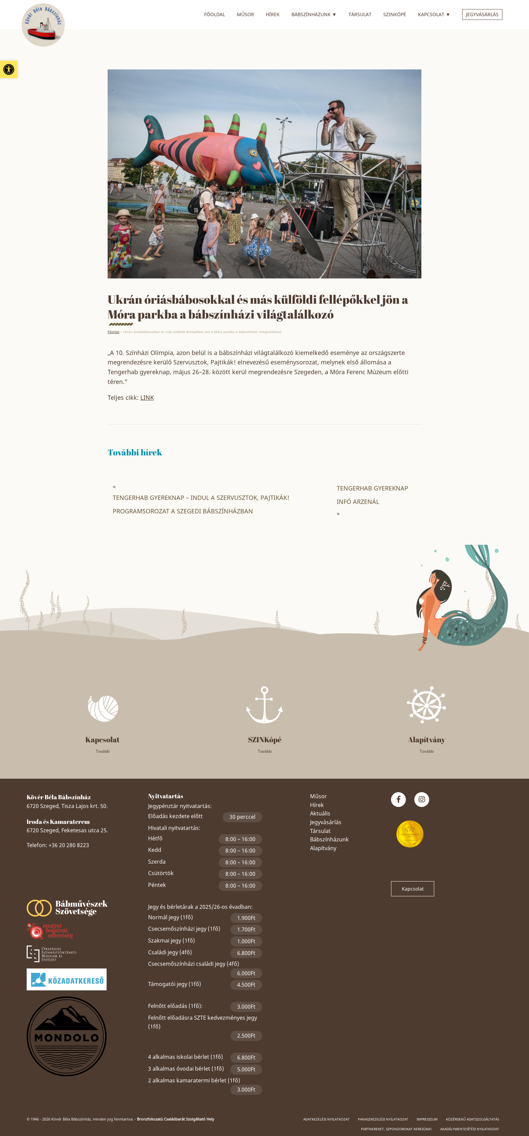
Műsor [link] (245, 14)
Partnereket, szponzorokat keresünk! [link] (396, 1129)
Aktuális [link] (320, 813)
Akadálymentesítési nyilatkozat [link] (469, 1129)
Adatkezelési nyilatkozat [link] (326, 1119)
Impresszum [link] (427, 1119)
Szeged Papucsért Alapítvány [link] (82, 889)
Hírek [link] (273, 14)
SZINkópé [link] (394, 14)
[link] (9, 69)
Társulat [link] (360, 14)
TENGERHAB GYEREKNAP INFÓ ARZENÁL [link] (372, 495)
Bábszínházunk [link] (314, 13)
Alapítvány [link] (323, 848)
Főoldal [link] (214, 14)
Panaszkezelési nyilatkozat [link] (383, 1119)
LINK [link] (147, 397)
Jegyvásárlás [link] (482, 14)
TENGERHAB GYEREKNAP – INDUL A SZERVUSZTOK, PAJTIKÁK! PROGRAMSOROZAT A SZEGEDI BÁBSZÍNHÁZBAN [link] (201, 504)
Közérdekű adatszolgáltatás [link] (472, 1119)
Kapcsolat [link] (434, 13)
